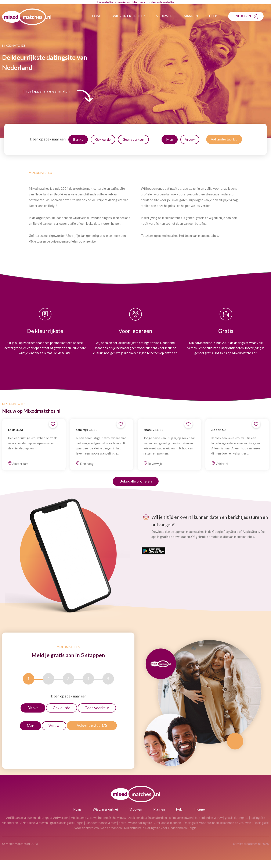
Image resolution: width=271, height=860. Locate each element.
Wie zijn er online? (129, 16)
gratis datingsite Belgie (66, 823)
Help (213, 16)
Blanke (78, 139)
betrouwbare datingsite (135, 823)
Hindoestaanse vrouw (101, 823)
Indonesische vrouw (112, 817)
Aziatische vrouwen (34, 823)
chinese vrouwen (181, 817)
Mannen (191, 16)
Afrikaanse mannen (167, 823)
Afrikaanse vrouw (83, 817)
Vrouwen (164, 16)
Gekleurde (103, 139)
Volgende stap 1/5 (224, 139)
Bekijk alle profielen (135, 481)
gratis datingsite (236, 817)
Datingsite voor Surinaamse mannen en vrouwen (217, 823)
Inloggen (243, 16)
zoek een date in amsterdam (147, 817)
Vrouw (190, 139)
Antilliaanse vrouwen (21, 817)
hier (140, 2)
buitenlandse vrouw (209, 817)
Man (169, 139)
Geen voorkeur (133, 139)
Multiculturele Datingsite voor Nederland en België (160, 828)
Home (97, 16)
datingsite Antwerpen (53, 817)
